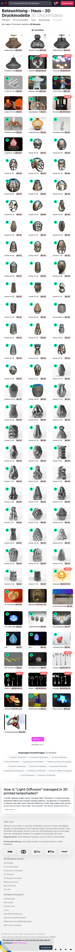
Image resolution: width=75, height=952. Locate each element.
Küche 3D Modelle (59, 757)
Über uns (9, 821)
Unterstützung (9, 899)
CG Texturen (9, 874)
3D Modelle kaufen (14, 858)
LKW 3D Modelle (27, 775)
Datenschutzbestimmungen (15, 917)
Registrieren (67, 3)
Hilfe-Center (9, 902)
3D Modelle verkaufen (13, 878)
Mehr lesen (11, 809)
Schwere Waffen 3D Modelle (60, 771)
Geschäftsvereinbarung (13, 914)
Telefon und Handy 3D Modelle (58, 762)
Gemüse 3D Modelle (17, 766)
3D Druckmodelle (11, 867)
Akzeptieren (46, 947)
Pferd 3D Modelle (11, 762)
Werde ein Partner (11, 882)
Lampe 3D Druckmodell (13, 112)
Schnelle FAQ (9, 906)
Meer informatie (20, 943)
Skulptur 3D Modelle (17, 757)
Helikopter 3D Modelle (36, 771)
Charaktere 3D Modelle (39, 757)
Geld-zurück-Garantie (12, 925)
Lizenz (6, 910)
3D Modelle (8, 863)
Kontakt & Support (14, 894)
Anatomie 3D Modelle (46, 775)
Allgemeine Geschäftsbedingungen (18, 921)
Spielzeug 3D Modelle (57, 766)
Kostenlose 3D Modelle (13, 870)
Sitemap (53, 937)
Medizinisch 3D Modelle (13, 771)
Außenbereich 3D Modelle (32, 762)
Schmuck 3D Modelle (37, 766)
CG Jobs (7, 889)
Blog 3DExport (10, 885)
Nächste (37, 739)
